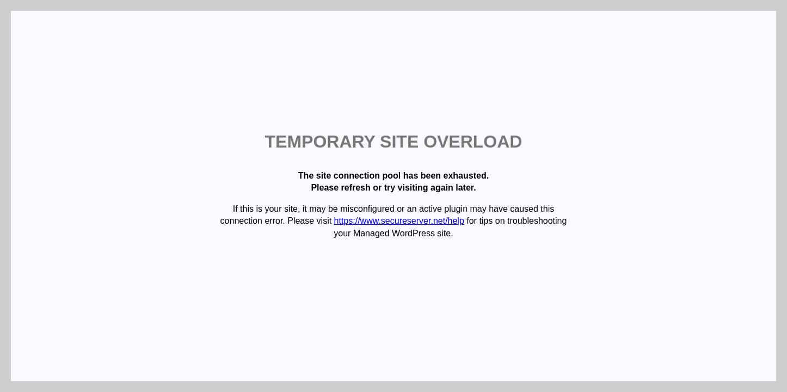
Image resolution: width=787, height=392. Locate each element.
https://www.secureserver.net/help (399, 220)
